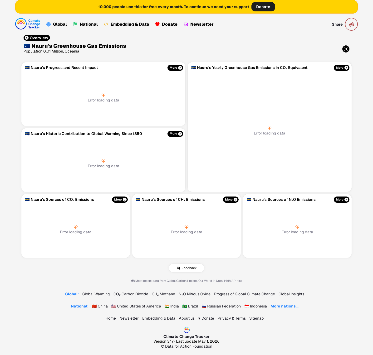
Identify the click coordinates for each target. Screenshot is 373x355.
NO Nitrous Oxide (195, 294)
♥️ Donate (206, 318)
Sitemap (256, 318)
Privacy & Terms (232, 318)
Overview (36, 37)
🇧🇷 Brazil (190, 306)
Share (337, 24)
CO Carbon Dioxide (130, 294)
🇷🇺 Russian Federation (221, 306)
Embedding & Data (126, 24)
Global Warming (96, 294)
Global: (72, 294)
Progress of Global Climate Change (244, 294)
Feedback (189, 268)
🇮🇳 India (172, 306)
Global (56, 24)
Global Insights (291, 294)
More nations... (284, 306)
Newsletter (199, 24)
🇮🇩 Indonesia (255, 306)
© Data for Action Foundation (186, 346)
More (173, 67)
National (85, 24)
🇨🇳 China (100, 306)
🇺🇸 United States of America (136, 306)
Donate (263, 6)
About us (187, 318)
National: (79, 306)
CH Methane (163, 294)
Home (111, 318)
